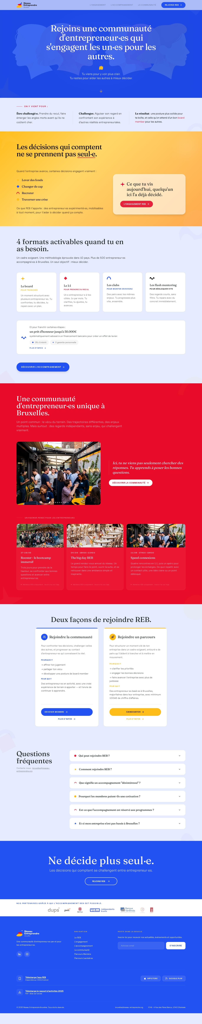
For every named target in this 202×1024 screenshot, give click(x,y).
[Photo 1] (49, 503)
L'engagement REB (135, 204)
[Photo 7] (61, 503)
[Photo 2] (51, 503)
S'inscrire (176, 945)
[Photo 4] (55, 503)
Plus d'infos (38, 351)
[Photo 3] (53, 503)
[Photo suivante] (96, 474)
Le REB (77, 937)
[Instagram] (27, 954)
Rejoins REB (101, 881)
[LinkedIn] (19, 954)
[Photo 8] (63, 503)
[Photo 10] (68, 503)
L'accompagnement (122, 5)
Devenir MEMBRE (56, 712)
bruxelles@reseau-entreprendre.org (129, 1007)
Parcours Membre (82, 954)
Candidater (134, 712)
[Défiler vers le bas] (101, 91)
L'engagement (98, 5)
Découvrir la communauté (130, 483)
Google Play (173, 978)
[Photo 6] (59, 503)
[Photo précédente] (21, 474)
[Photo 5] (57, 503)
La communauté (147, 5)
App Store (151, 978)
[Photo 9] (65, 503)
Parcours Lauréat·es (83, 958)
